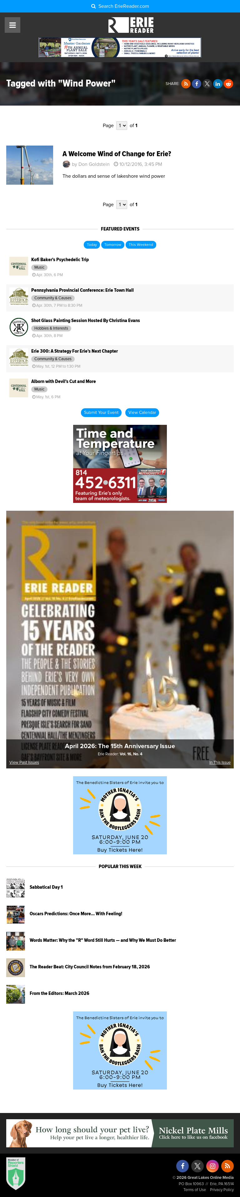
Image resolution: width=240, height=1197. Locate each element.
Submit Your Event (101, 412)
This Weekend (141, 245)
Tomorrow (112, 245)
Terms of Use (194, 1190)
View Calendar (142, 412)
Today (92, 245)
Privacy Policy (222, 1190)
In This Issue (220, 763)
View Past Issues (24, 763)
